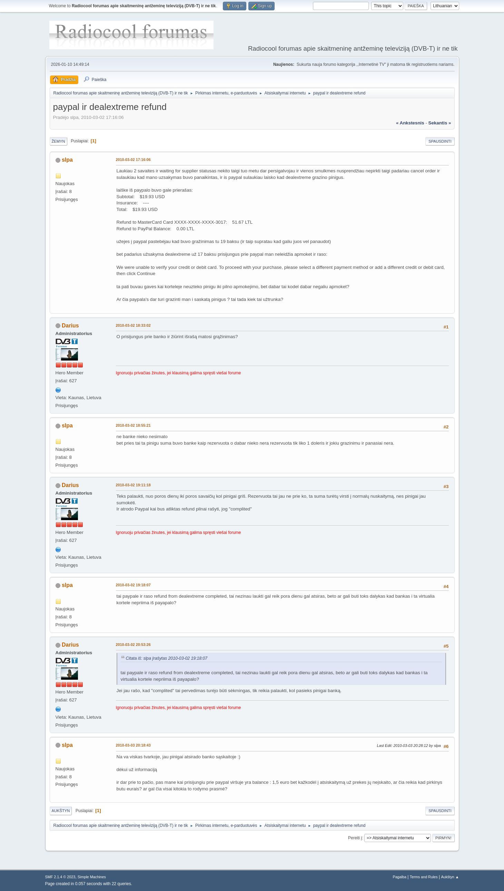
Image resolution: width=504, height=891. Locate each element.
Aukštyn (61, 811)
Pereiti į (355, 838)
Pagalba (399, 877)
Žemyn (58, 141)
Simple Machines (92, 877)
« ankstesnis (410, 122)
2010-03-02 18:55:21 (133, 425)
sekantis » (439, 122)
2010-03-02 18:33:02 (133, 325)
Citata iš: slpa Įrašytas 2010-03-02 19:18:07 (167, 658)
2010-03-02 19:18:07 (133, 585)
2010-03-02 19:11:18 (133, 485)
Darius (70, 325)
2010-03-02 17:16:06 (133, 160)
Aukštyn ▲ (450, 877)
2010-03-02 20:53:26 (133, 644)
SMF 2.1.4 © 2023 (60, 877)
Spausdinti (439, 141)
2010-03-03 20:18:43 (133, 745)
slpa (67, 160)
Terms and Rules (424, 877)
